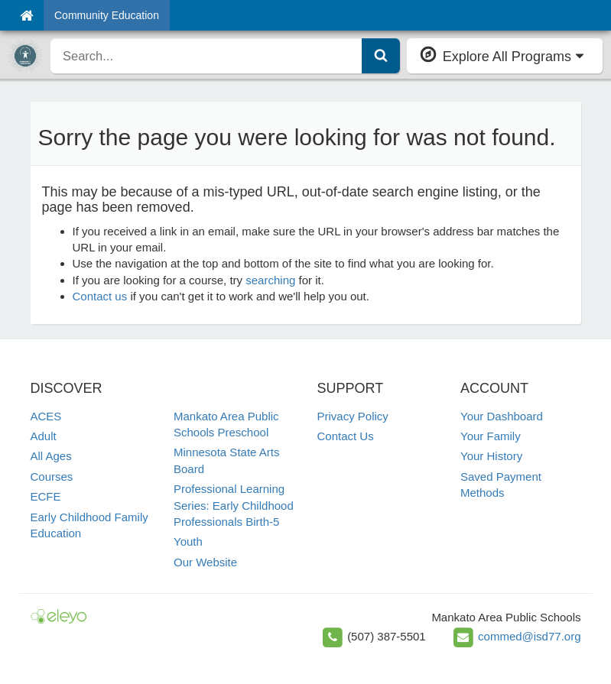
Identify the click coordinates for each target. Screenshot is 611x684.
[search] (206, 55)
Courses (52, 476)
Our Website (205, 562)
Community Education (106, 15)
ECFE (46, 496)
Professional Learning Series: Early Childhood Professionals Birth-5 (234, 505)
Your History (491, 455)
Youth (188, 541)
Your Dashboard (501, 416)
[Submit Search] (381, 55)
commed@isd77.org (529, 636)
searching (270, 280)
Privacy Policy (352, 416)
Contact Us (345, 436)
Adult (44, 436)
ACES (46, 416)
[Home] (26, 15)
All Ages (51, 455)
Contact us (100, 296)
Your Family (490, 436)
